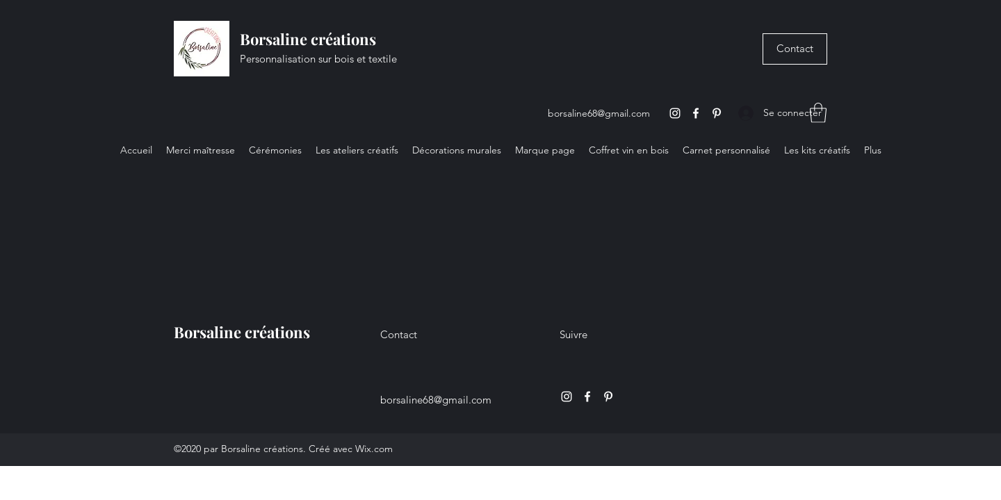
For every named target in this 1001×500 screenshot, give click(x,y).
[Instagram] (675, 113)
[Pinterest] (717, 113)
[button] (818, 113)
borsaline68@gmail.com (599, 113)
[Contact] (795, 49)
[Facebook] (696, 113)
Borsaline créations (308, 38)
